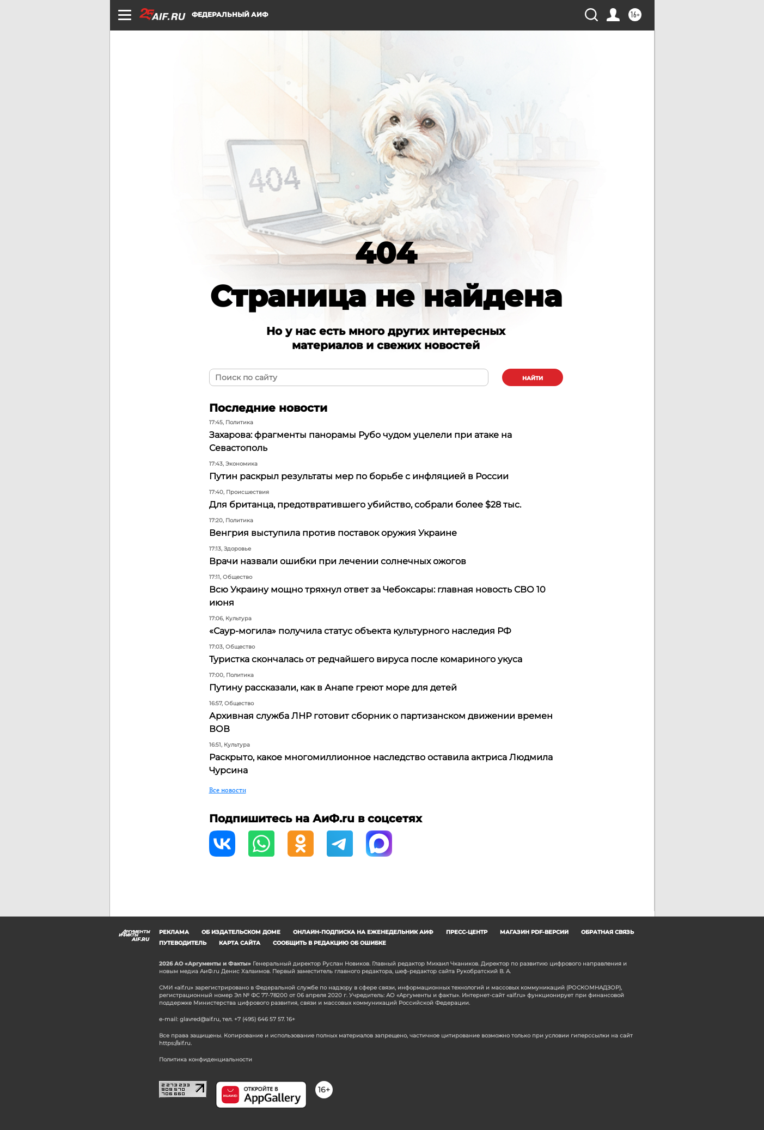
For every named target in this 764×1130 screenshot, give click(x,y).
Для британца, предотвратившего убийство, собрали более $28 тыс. (365, 504)
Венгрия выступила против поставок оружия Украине (333, 533)
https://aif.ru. (175, 1043)
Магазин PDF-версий (534, 932)
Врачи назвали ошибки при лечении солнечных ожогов (337, 561)
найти (532, 378)
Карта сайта (239, 942)
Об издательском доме (240, 932)
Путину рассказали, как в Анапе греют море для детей (333, 687)
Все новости (227, 790)
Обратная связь (607, 932)
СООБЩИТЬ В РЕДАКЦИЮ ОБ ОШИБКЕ (329, 942)
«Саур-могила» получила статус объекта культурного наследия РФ (360, 631)
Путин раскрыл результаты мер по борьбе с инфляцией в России (359, 476)
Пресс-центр (466, 932)
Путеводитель (182, 942)
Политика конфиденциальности (205, 1059)
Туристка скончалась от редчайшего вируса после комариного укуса (365, 659)
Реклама (174, 932)
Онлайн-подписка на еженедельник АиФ (363, 932)
